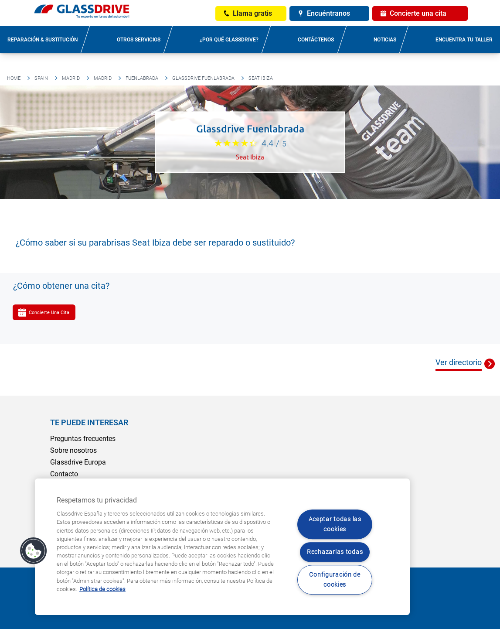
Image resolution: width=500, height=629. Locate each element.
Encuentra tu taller (464, 40)
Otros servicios (138, 40)
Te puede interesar (89, 422)
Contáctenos (316, 40)
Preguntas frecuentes (83, 438)
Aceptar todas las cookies (335, 524)
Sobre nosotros (73, 450)
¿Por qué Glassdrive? (229, 40)
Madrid (71, 78)
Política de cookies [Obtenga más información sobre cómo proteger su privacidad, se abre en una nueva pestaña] (102, 589)
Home (13, 78)
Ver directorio (458, 362)
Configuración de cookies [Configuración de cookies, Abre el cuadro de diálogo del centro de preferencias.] (335, 579)
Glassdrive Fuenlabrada (203, 78)
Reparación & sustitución (42, 40)
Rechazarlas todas (335, 552)
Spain (41, 78)
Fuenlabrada (142, 78)
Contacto (64, 474)
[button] (34, 551)
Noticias (385, 40)
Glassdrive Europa (78, 462)
